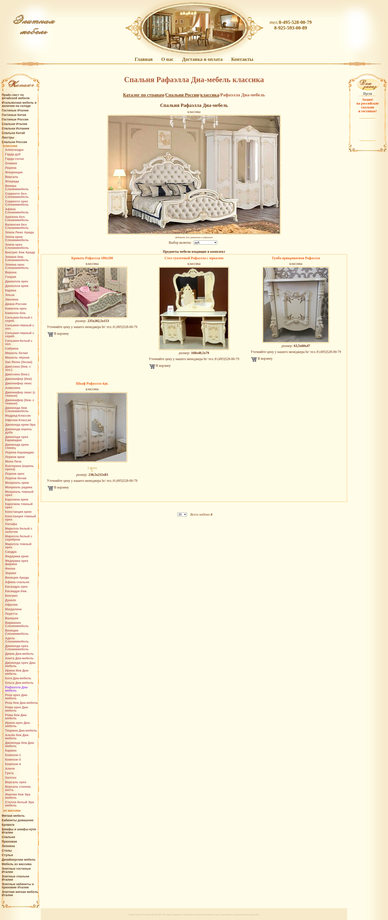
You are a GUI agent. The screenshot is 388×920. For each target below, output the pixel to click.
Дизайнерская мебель (18, 859)
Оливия (11, 163)
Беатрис (11, 595)
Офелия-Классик (18, 420)
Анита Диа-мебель (19, 658)
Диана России (15, 304)
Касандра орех (16, 586)
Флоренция (14, 172)
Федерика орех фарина (16, 562)
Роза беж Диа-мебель (21, 702)
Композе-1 (13, 755)
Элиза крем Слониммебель (17, 238)
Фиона (10, 568)
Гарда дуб (13, 154)
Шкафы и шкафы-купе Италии (19, 831)
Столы (7, 850)
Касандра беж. (16, 591)
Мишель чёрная (17, 357)
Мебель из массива (17, 864)
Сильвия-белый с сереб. (18, 319)
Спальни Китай (13, 133)
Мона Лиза (13, 461)
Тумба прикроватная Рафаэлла (296, 258)
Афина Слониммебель (17, 211)
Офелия (11, 604)
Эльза (9, 295)
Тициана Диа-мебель (21, 730)
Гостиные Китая (14, 115)
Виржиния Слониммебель (17, 624)
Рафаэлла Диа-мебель (16, 689)
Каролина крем (16, 499)
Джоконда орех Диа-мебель (20, 664)
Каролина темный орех (19, 505)
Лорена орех (14, 473)
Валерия (11, 618)
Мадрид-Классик (18, 415)
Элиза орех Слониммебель (17, 246)
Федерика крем (17, 556)
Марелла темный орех (18, 545)
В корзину (61, 333)
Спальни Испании (15, 128)
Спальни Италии (14, 124)
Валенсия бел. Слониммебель (17, 226)
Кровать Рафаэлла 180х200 (92, 258)
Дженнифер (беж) (18, 379)
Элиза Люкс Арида (19, 232)
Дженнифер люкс (18, 383)
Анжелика (12, 388)
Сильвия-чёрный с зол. (19, 327)
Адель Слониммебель (17, 640)
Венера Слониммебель (17, 187)
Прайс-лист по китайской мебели (16, 96)
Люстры (8, 137)
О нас (167, 59)
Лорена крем (15, 457)
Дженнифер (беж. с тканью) (19, 402)
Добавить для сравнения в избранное (194, 237)
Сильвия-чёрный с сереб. (19, 334)
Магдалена (13, 609)
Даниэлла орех (16, 281)
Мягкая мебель (13, 815)
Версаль (11, 177)
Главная (144, 59)
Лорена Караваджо (19, 452)
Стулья (7, 855)
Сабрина (11, 348)
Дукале (10, 600)
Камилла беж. (15, 313)
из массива (12, 810)
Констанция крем (18, 511)
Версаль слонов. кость (18, 788)
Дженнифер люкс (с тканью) (20, 394)
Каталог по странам (143, 94)
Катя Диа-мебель (18, 678)
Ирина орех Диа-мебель (17, 724)
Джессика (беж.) (17, 374)
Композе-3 (13, 759)
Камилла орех (16, 308)
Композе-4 (13, 764)
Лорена (10, 168)
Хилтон (10, 777)
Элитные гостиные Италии (16, 870)
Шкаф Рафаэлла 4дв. (92, 383)
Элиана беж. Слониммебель (17, 258)
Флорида (12, 181)
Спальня (8, 837)
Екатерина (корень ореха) (19, 467)
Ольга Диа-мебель (19, 682)
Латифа (11, 524)
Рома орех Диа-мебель (17, 709)
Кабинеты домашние (17, 820)
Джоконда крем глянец (17, 446)
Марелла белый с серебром (18, 538)
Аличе (10, 768)
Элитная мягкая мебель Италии (20, 893)
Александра (14, 149)
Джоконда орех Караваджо (16, 438)
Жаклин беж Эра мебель (17, 796)
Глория (10, 277)
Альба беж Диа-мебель (17, 737)
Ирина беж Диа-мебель (17, 672)
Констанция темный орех (20, 518)
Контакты (242, 59)
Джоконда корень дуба (18, 431)
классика (10, 146)
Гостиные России (15, 119)
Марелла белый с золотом (18, 530)
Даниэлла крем (16, 286)
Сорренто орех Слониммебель (17, 203)
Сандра (11, 551)
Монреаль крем (17, 482)
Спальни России (14, 142)
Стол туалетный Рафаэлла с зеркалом (194, 258)
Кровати (8, 824)
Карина (10, 290)
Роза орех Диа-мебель (16, 696)
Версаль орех (15, 782)
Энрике (10, 573)
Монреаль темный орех (19, 493)
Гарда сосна (14, 158)
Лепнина (8, 846)
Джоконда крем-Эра (20, 424)
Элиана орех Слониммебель (17, 266)
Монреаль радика (18, 487)
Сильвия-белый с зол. (18, 342)
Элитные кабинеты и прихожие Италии (18, 886)
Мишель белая (16, 353)
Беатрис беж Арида (20, 252)
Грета (9, 773)
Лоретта (11, 613)
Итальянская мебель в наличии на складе (19, 104)
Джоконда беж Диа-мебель (20, 744)
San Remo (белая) (18, 362)
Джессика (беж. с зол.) (18, 368)
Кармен (11, 750)
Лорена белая (15, 478)
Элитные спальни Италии (15, 878)
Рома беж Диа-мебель (16, 717)
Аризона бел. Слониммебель (17, 218)
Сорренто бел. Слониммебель (17, 195)
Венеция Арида (17, 577)
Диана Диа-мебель (19, 653)
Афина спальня (17, 582)
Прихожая (9, 841)
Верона (11, 272)
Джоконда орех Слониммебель (17, 647)
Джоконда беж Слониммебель (17, 409)
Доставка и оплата (202, 59)
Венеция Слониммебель (17, 632)
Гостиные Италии (15, 110)
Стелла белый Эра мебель (19, 804)
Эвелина (11, 299)
